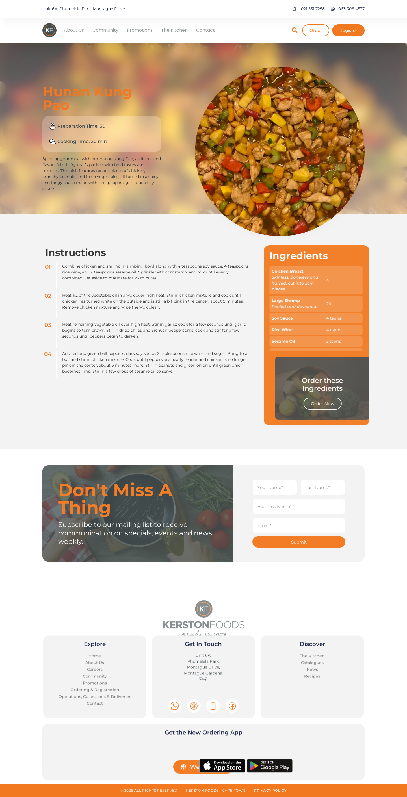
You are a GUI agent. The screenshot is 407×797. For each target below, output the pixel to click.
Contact (205, 30)
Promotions (140, 30)
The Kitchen (174, 30)
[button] (294, 30)
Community (105, 30)
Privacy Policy (270, 790)
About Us (74, 30)
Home (94, 770)
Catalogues (312, 777)
